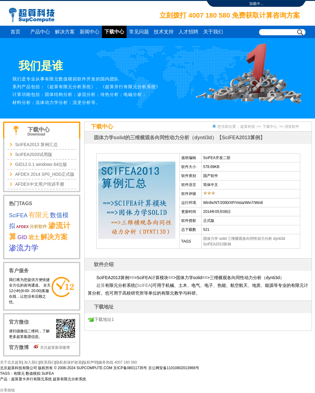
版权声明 (90, 362)
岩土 (34, 237)
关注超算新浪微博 (55, 347)
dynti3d (279, 238)
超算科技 (247, 126)
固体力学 (210, 238)
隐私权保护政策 (69, 362)
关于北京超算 (11, 362)
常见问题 (139, 31)
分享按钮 (7, 390)
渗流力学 (24, 248)
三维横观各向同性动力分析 (250, 238)
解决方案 (65, 31)
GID (22, 237)
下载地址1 (104, 319)
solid (223, 238)
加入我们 (31, 362)
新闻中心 (89, 31)
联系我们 (47, 362)
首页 (15, 31)
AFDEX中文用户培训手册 (39, 184)
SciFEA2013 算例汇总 (36, 144)
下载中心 (114, 31)
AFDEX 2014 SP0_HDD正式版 (44, 174)
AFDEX (22, 227)
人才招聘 (188, 31)
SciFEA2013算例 (217, 244)
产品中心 (40, 31)
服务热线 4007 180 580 (118, 362)
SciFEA (144, 285)
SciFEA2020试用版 (33, 154)
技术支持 (164, 31)
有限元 (38, 215)
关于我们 (213, 31)
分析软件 (38, 226)
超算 (100, 285)
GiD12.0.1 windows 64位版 (41, 164)
